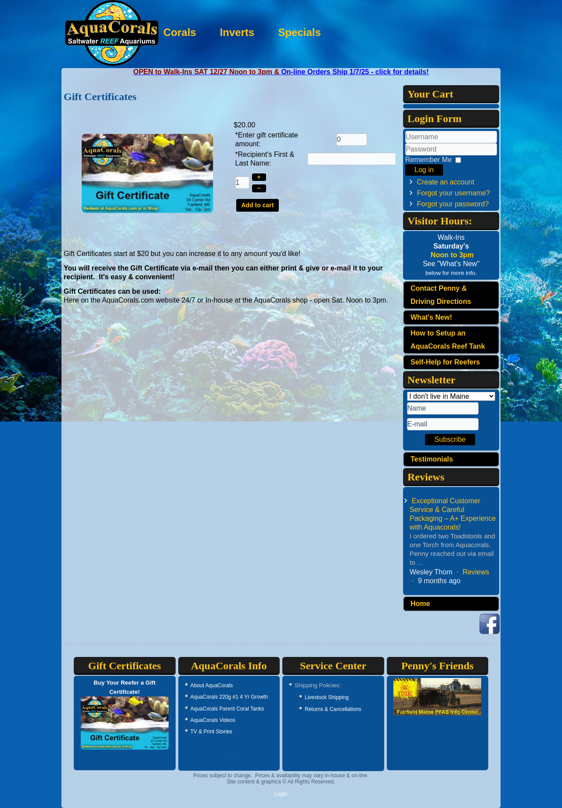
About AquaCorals (212, 685)
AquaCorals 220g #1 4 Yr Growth (229, 697)
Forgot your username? (453, 193)
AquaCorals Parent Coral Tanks (227, 709)
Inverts (293, 32)
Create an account (445, 182)
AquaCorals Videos (213, 720)
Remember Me (428, 159)
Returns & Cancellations (333, 709)
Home (420, 603)
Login (280, 794)
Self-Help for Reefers (445, 362)
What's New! (431, 317)
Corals (235, 32)
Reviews (476, 572)
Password (405, 155)
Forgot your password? (453, 204)
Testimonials (432, 459)
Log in (424, 169)
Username (405, 143)
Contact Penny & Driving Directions (441, 295)
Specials (355, 32)
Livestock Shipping (327, 697)
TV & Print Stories (211, 732)
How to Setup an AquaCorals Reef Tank (448, 339)
